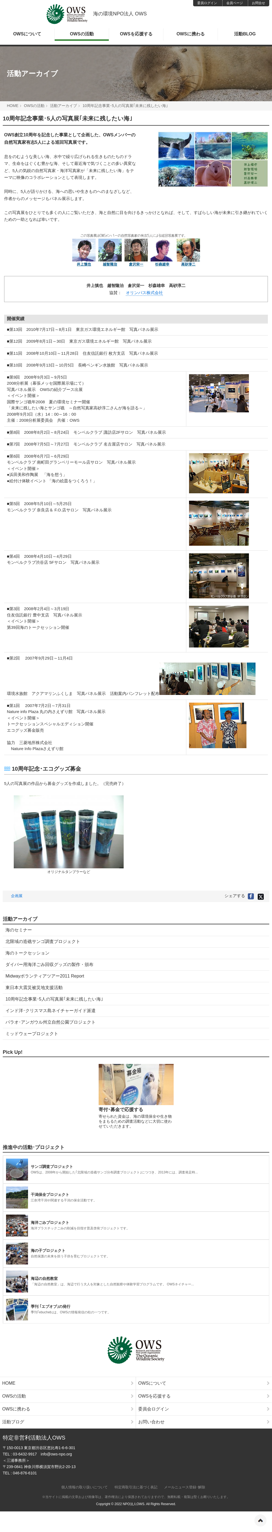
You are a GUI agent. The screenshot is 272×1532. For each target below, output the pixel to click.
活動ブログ (68, 1422)
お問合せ (258, 3)
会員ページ (234, 3)
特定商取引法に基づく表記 (136, 1487)
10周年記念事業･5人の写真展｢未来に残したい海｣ (54, 999)
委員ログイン (207, 3)
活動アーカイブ (32, 73)
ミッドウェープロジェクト (31, 1033)
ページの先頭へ (260, 1520)
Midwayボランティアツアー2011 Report (44, 976)
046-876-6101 (25, 1473)
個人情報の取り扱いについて (84, 1487)
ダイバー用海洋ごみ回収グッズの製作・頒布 (49, 964)
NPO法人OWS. (134, 1504)
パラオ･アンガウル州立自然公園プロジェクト (50, 1022)
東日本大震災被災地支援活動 (34, 987)
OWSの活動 (81, 34)
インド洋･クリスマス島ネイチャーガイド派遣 (50, 1010)
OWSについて (27, 34)
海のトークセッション (27, 953)
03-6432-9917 (25, 1454)
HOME (12, 105)
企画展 (17, 896)
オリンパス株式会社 (144, 292)
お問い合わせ (204, 1422)
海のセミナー (18, 930)
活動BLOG (245, 34)
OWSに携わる (190, 34)
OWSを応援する (136, 34)
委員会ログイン (204, 1409)
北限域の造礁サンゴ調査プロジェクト (42, 941)
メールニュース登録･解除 (184, 1487)
